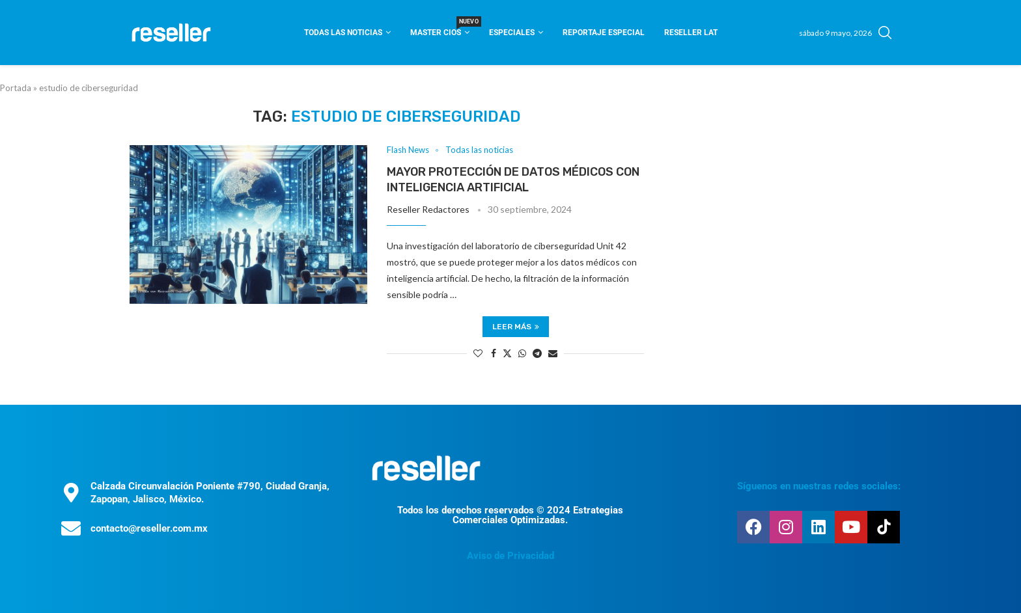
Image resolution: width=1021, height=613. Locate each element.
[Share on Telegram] (537, 353)
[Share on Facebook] (493, 353)
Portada (15, 88)
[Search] (884, 32)
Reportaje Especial (604, 32)
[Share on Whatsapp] (522, 353)
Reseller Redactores (428, 209)
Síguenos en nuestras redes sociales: (819, 486)
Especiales (512, 32)
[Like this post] (478, 353)
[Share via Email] (552, 353)
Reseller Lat (691, 32)
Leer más (515, 326)
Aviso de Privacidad (510, 556)
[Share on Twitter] (507, 353)
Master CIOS (439, 28)
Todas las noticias (343, 32)
